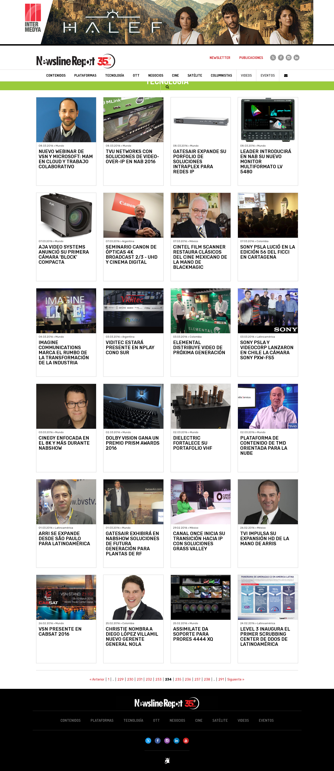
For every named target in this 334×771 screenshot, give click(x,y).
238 (207, 679)
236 (188, 679)
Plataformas (102, 720)
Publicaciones (251, 57)
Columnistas (221, 75)
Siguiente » (235, 679)
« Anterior (97, 679)
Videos (246, 75)
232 (149, 679)
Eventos (268, 75)
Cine (199, 720)
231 (139, 679)
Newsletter (220, 57)
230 (130, 679)
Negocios (177, 720)
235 (178, 679)
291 (221, 679)
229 (120, 679)
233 (158, 679)
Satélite (220, 720)
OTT (156, 720)
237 (197, 679)
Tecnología (133, 720)
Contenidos (70, 720)
